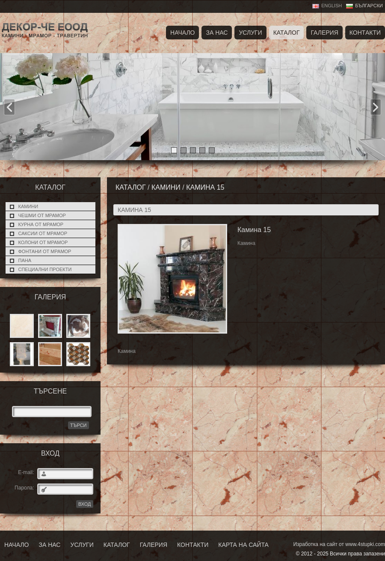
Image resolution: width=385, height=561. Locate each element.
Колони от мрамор (43, 242)
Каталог (286, 32)
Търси (78, 425)
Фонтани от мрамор (44, 251)
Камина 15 (205, 187)
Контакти (365, 32)
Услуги (250, 32)
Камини (28, 206)
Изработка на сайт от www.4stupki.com (339, 544)
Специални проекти (45, 269)
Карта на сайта (243, 544)
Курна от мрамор (41, 224)
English (331, 5)
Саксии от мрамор (43, 233)
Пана (25, 260)
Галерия (324, 32)
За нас (217, 32)
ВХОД (84, 504)
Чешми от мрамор (42, 215)
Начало (182, 32)
